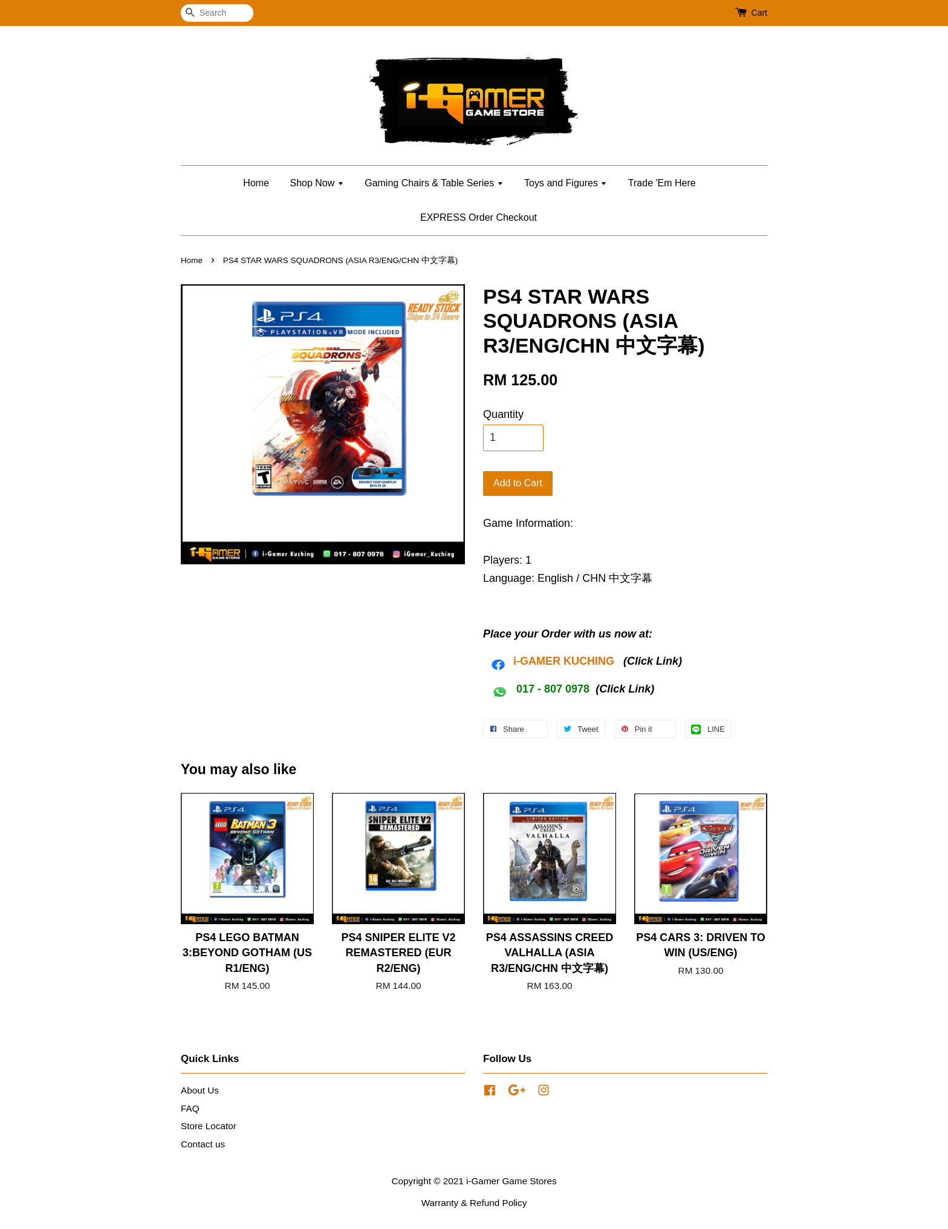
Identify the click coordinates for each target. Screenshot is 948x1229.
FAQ (190, 1108)
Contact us (203, 1144)
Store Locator (208, 1126)
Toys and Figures (565, 183)
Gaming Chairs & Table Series (434, 183)
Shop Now (316, 183)
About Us (200, 1090)
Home (256, 183)
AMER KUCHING (571, 661)
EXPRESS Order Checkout (478, 217)
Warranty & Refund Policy (474, 1203)
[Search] (217, 13)
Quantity (503, 414)
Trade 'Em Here (662, 183)
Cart (759, 13)
